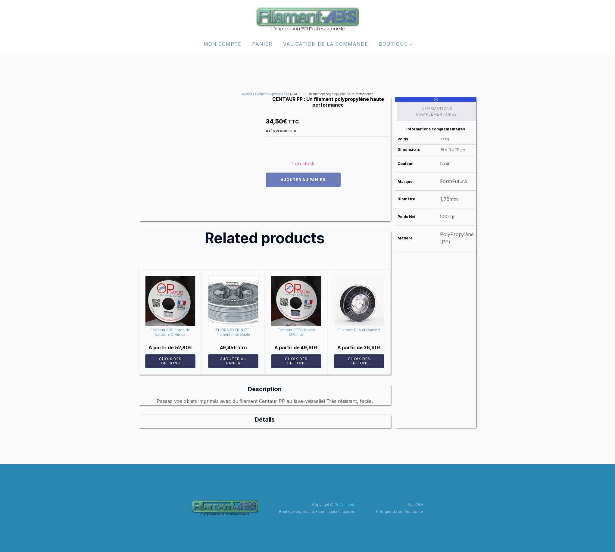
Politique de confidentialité (399, 511)
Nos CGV (415, 504)
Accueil (247, 94)
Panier (262, 44)
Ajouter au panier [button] (233, 361)
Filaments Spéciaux (269, 94)
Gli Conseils (344, 504)
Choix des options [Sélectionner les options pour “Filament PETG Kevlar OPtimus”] (296, 361)
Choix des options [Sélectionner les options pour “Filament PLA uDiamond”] (359, 361)
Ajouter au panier (303, 179)
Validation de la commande (325, 44)
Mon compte (222, 44)
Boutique (393, 44)
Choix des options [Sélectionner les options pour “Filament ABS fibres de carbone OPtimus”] (170, 361)
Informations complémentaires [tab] (436, 111)
